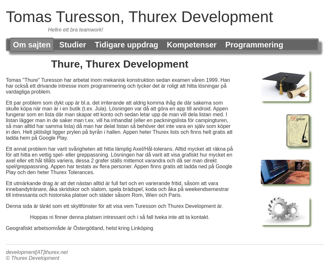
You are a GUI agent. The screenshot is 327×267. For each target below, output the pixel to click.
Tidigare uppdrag (126, 44)
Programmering (254, 44)
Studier (72, 44)
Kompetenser (191, 44)
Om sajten (32, 44)
